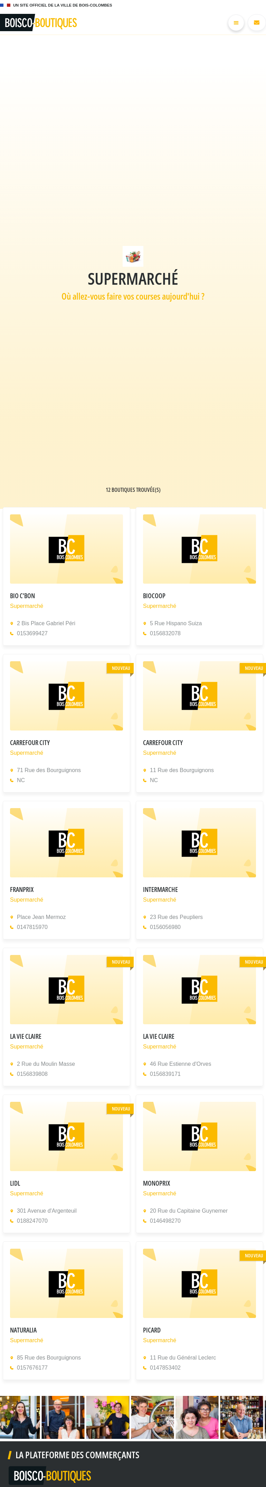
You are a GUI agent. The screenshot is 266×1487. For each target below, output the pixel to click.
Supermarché (26, 607)
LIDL (15, 1184)
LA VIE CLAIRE (25, 1037)
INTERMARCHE (160, 890)
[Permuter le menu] (235, 23)
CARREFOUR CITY (30, 744)
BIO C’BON (22, 597)
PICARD (152, 1331)
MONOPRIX (156, 1184)
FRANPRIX (22, 890)
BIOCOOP (154, 597)
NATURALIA (23, 1331)
